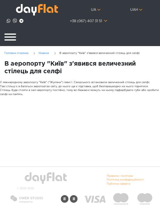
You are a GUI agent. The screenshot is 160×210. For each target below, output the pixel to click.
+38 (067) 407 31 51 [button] (86, 21)
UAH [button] (134, 9)
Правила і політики (120, 176)
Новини (44, 53)
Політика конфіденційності (125, 179)
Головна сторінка (16, 53)
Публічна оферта (118, 184)
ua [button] (93, 9)
